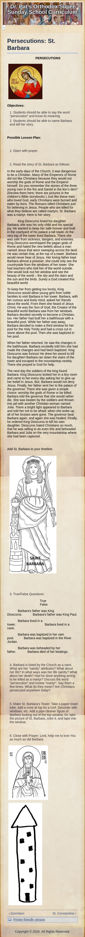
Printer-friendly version (29, 919)
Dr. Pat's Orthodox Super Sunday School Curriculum (42, 9)
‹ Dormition (16, 913)
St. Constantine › (64, 913)
